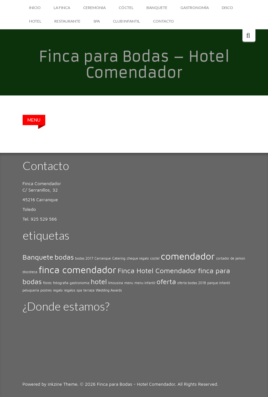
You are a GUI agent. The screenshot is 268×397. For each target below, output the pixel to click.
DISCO (227, 7)
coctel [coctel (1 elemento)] (154, 258)
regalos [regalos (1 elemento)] (69, 290)
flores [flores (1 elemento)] (47, 283)
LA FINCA (62, 7)
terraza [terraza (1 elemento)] (88, 290)
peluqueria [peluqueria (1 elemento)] (31, 290)
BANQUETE (156, 7)
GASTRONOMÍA (194, 7)
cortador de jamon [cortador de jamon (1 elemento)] (230, 258)
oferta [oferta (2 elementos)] (166, 281)
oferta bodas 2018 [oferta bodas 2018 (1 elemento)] (191, 283)
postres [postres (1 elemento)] (46, 290)
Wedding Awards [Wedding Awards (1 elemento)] (109, 290)
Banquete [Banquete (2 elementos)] (38, 257)
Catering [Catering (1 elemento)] (118, 258)
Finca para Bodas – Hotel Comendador (134, 64)
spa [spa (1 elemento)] (79, 290)
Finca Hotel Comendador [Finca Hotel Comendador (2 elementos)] (157, 270)
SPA (96, 21)
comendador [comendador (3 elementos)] (188, 256)
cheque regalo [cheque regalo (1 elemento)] (138, 258)
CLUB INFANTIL (126, 21)
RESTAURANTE (67, 21)
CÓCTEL (126, 7)
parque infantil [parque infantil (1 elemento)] (218, 283)
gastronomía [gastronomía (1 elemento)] (80, 283)
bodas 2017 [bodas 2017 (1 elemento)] (84, 258)
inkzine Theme (63, 384)
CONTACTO (163, 21)
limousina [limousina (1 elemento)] (115, 283)
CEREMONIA (94, 7)
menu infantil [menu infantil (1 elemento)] (144, 283)
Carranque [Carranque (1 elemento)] (102, 258)
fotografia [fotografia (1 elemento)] (61, 283)
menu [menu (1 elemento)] (128, 283)
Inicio (35, 7)
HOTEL (35, 21)
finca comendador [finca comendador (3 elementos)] (77, 269)
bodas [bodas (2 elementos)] (64, 257)
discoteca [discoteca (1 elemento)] (30, 272)
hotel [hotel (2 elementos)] (99, 281)
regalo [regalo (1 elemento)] (58, 290)
